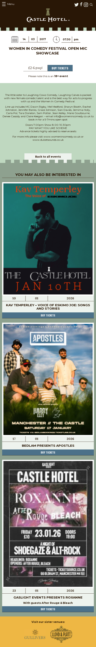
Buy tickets (48, 315)
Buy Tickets (60, 68)
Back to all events (48, 156)
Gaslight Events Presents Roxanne (48, 597)
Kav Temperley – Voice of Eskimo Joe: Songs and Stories (48, 306)
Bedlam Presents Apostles (48, 446)
